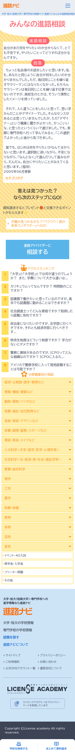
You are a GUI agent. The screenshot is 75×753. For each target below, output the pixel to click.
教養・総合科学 (14, 469)
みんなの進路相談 (61, 14)
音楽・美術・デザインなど (21, 420)
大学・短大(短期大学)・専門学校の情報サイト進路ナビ (27, 14)
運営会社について (50, 668)
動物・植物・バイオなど (19, 401)
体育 (7, 527)
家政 (7, 546)
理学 (7, 478)
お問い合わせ (47, 661)
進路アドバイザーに (37, 250)
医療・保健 (11, 507)
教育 (7, 517)
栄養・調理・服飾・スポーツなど (25, 430)
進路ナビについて (16, 644)
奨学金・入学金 (13, 563)
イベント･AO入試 (15, 555)
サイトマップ (11, 655)
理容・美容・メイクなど (19, 440)
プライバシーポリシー (52, 655)
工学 (7, 488)
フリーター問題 (13, 572)
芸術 (7, 536)
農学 (7, 498)
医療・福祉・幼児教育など (21, 411)
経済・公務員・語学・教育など (24, 382)
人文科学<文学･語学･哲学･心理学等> (31, 449)
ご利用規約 (11, 661)
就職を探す (11, 637)
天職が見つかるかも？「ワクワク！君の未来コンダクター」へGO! (38, 223)
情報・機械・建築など (18, 391)
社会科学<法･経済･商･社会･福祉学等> (32, 459)
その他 (8, 580)
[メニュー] (68, 6)
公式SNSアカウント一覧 (19, 668)
